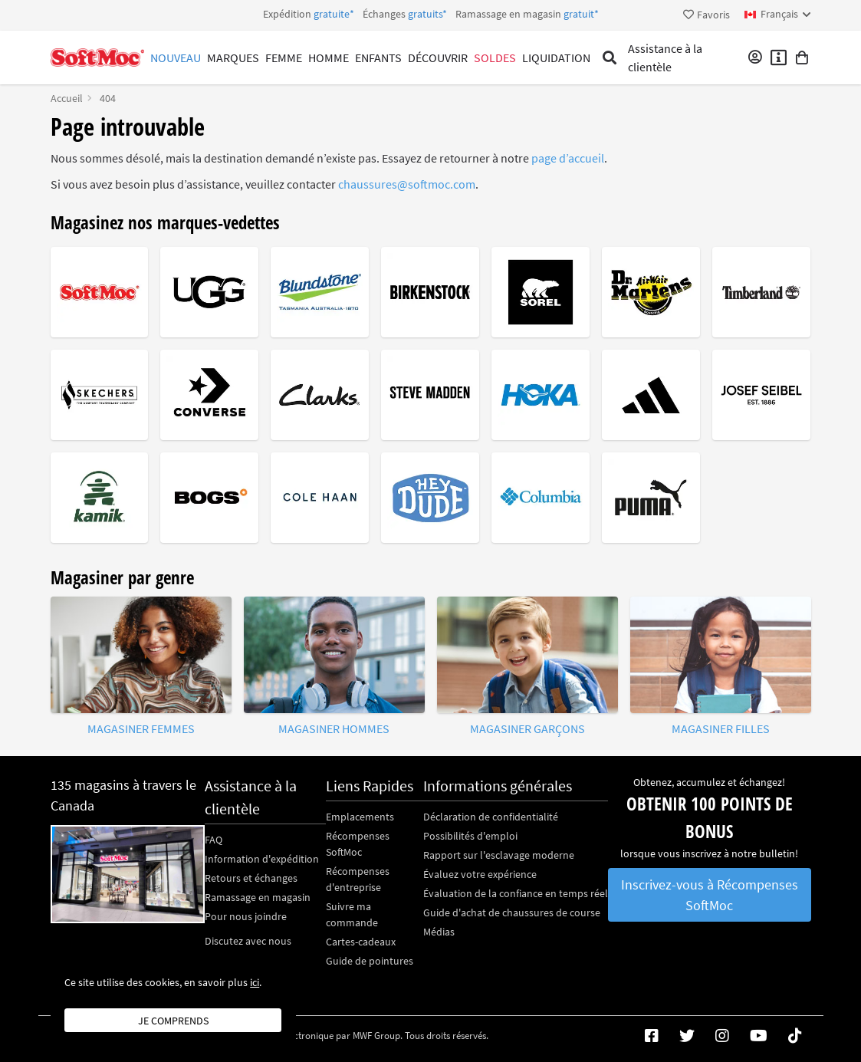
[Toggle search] (610, 57)
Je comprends (173, 1020)
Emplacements (360, 817)
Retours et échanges (251, 878)
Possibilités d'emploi (470, 836)
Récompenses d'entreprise (357, 879)
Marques (233, 57)
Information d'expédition (262, 859)
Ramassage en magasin (258, 897)
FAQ (213, 840)
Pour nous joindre (246, 916)
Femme (283, 57)
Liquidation (556, 57)
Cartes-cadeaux (361, 942)
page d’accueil (567, 158)
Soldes (495, 57)
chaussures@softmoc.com (406, 184)
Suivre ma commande (352, 914)
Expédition (431, 14)
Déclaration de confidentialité (490, 817)
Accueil (67, 98)
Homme (328, 57)
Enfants (378, 57)
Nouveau (175, 57)
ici (254, 982)
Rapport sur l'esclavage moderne (498, 855)
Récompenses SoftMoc (357, 844)
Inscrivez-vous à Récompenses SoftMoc (709, 895)
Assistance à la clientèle (665, 57)
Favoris (706, 14)
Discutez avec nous (248, 940)
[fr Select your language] (777, 14)
